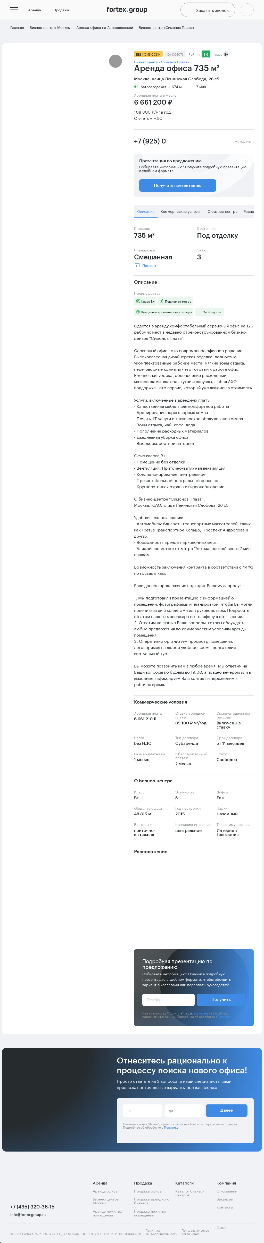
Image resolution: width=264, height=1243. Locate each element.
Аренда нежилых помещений (107, 1213)
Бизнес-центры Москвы (106, 1201)
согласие (201, 1015)
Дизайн (226, 1230)
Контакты (225, 1207)
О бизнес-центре (222, 214)
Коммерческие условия (181, 214)
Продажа (63, 11)
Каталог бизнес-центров (189, 1193)
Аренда (36, 11)
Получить (221, 1003)
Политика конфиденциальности (161, 1231)
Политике (225, 1019)
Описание (145, 214)
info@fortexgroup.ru (28, 1214)
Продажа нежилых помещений (150, 1213)
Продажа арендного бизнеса (151, 1201)
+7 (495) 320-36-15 (31, 1207)
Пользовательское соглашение (195, 1231)
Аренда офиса (105, 1191)
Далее (226, 1113)
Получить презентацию (177, 189)
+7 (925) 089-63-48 (150, 144)
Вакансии (225, 1199)
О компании (227, 1191)
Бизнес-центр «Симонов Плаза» (161, 64)
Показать (150, 268)
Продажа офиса (148, 1191)
